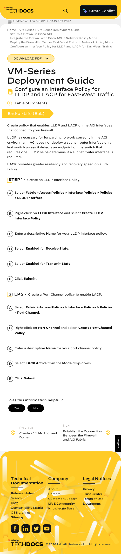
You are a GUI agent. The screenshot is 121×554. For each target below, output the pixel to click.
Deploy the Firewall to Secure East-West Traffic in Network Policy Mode (61, 42)
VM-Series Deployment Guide (58, 29)
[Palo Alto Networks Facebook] (15, 532)
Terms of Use (93, 498)
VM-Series (26, 29)
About (53, 489)
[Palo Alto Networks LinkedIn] (26, 532)
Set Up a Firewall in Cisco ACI (31, 33)
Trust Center (92, 493)
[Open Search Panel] (67, 11)
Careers (54, 493)
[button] (118, 443)
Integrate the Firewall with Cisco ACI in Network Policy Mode (53, 38)
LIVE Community (61, 503)
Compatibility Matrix (27, 507)
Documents (92, 503)
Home (11, 29)
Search (16, 498)
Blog (14, 502)
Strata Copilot (98, 11)
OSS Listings (21, 512)
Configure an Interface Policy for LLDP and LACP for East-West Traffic (61, 46)
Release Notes (22, 493)
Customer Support (62, 498)
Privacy (89, 489)
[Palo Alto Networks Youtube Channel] (47, 532)
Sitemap (17, 517)
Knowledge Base (61, 508)
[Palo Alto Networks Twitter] (36, 532)
